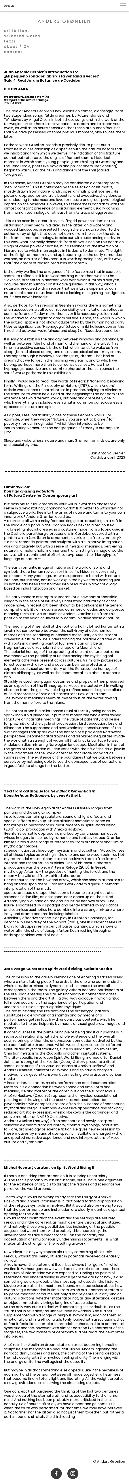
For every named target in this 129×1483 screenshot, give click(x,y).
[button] (123, 5)
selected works (24, 36)
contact (13, 51)
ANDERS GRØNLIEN (64, 21)
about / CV (17, 46)
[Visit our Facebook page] (56, 1473)
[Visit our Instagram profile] (72, 1473)
